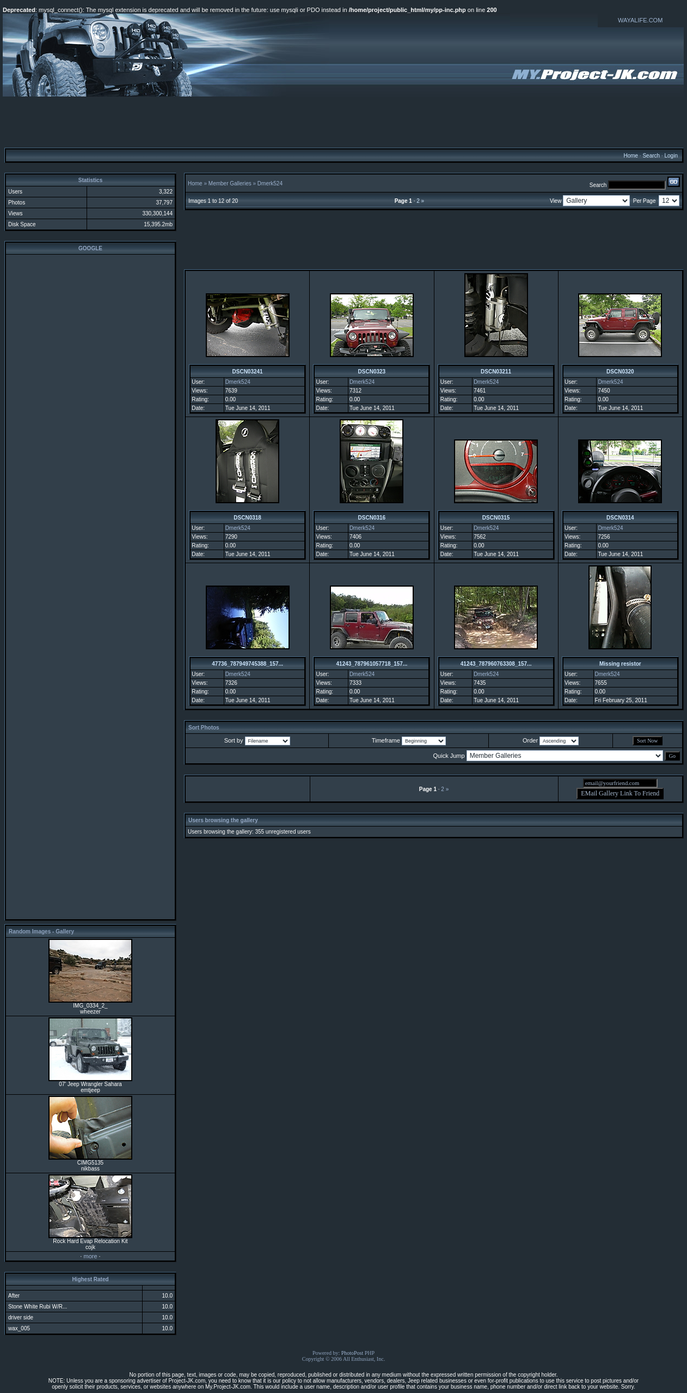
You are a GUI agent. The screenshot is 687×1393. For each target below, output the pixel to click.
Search (651, 156)
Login (670, 156)
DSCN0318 (247, 518)
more (90, 1256)
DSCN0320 (620, 372)
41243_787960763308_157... (496, 664)
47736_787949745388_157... (247, 664)
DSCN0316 (372, 518)
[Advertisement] (343, 121)
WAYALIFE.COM (640, 20)
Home (630, 156)
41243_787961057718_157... (372, 664)
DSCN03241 (247, 372)
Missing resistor (620, 664)
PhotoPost (352, 1353)
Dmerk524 (270, 183)
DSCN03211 (496, 372)
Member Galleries (230, 183)
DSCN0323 (372, 372)
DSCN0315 (496, 518)
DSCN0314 (620, 518)
